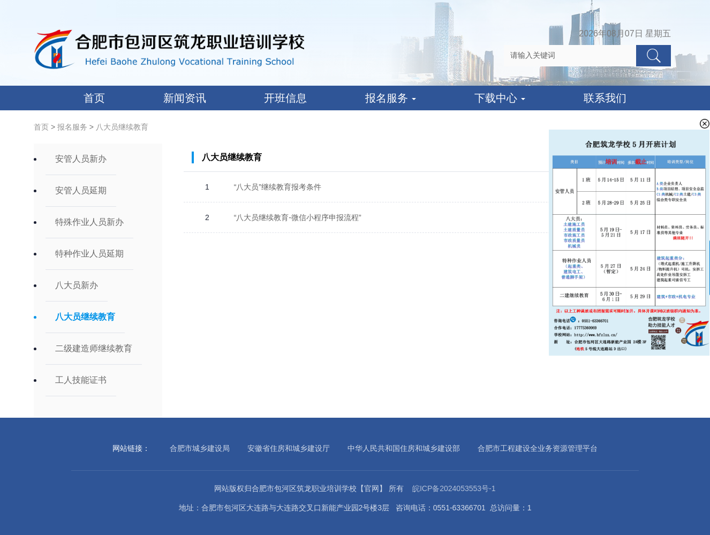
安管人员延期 (81, 190)
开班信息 (285, 98)
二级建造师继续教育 (93, 348)
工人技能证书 (81, 380)
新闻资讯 (184, 98)
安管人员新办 (81, 158)
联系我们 (605, 98)
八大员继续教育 (122, 127)
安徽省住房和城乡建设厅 (288, 448)
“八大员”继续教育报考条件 (277, 187)
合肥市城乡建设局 (200, 448)
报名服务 (391, 98)
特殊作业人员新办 (89, 222)
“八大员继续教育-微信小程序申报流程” (297, 217)
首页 (94, 98)
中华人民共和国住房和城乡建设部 (404, 448)
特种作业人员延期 (89, 253)
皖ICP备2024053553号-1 (454, 488)
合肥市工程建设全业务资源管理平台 (538, 448)
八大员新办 (76, 285)
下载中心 (500, 98)
